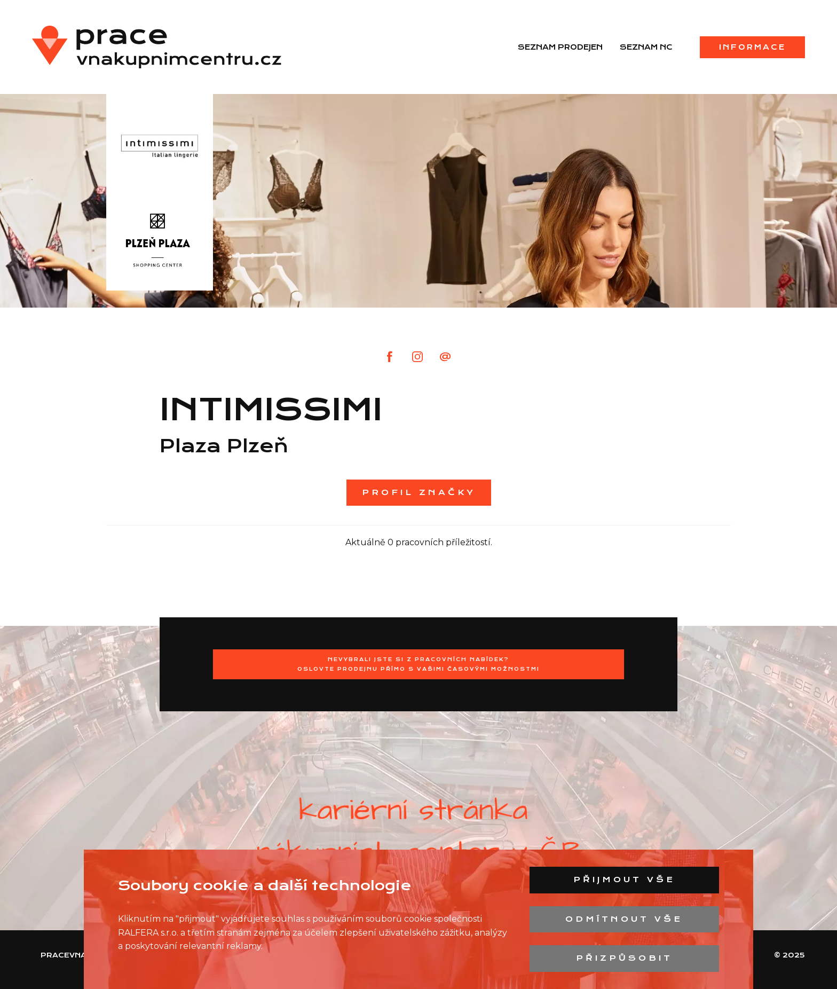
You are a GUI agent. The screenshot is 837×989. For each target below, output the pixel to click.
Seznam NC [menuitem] (646, 47)
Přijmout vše (624, 879)
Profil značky (419, 492)
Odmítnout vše (624, 919)
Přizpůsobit (624, 958)
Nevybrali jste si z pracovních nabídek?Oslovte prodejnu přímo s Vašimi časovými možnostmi (418, 664)
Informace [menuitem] (752, 47)
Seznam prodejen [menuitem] (560, 47)
